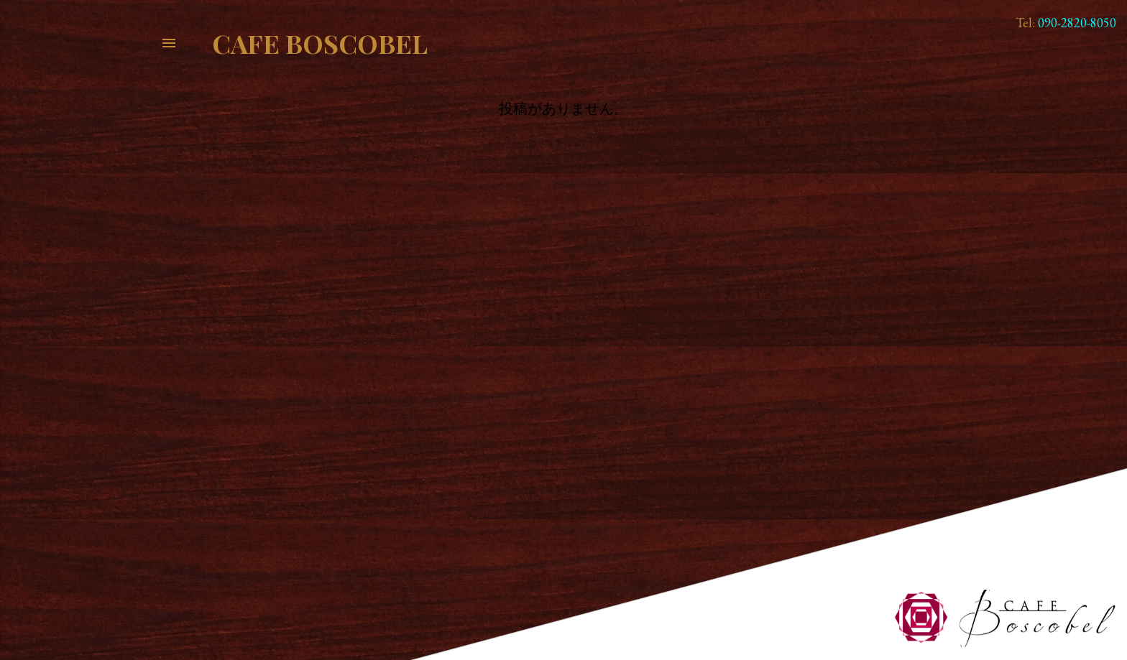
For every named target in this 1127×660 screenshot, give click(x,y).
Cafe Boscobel (320, 43)
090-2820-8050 (1077, 22)
